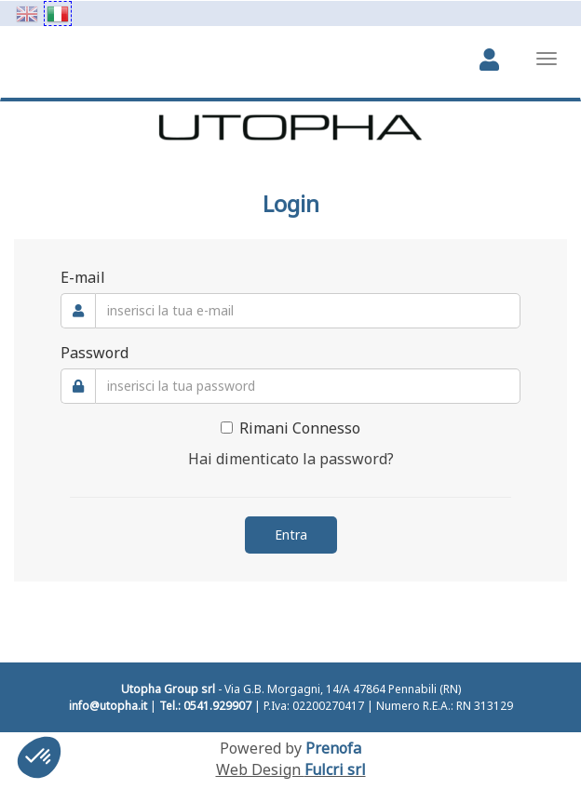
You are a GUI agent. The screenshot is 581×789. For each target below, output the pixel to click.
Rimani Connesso (290, 428)
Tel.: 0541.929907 (205, 706)
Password (94, 352)
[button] (39, 757)
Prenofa (333, 748)
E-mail (83, 277)
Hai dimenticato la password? (291, 458)
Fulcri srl (335, 769)
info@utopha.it (108, 706)
